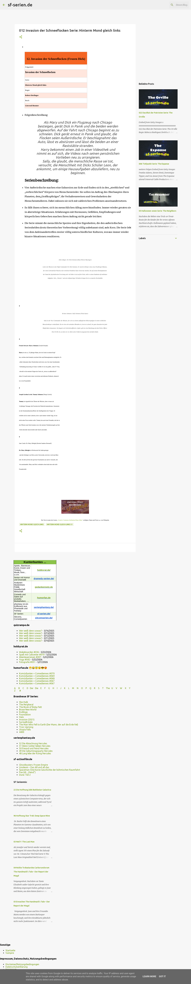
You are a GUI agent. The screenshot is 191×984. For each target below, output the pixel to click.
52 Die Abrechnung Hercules (33, 754)
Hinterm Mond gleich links (32, 535)
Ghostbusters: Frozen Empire (33, 776)
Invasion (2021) (26, 730)
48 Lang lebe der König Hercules (35, 764)
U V (114, 699)
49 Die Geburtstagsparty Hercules (36, 762)
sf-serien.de (20, 4)
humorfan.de (44, 609)
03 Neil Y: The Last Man (24, 853)
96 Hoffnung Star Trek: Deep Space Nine (32, 827)
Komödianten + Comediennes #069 (37, 687)
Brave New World (27, 720)
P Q (89, 699)
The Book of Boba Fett (30, 718)
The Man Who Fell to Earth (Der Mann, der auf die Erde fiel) (48, 735)
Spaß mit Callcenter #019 (31, 665)
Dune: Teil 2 (25, 786)
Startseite (10, 950)
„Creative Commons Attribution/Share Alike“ (70, 531)
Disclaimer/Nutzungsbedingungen (22, 964)
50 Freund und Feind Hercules (34, 759)
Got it (162, 976)
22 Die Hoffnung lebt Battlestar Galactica (32, 801)
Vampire (10, 953)
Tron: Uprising (26, 738)
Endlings (23, 723)
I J (59, 699)
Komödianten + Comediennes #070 (37, 684)
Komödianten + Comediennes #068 (37, 689)
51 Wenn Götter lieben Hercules (34, 757)
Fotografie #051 (27, 673)
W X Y (125, 699)
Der (31, 699)
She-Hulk (23, 713)
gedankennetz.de (44, 598)
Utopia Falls (25, 740)
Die (36, 699)
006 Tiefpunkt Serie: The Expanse (154, 164)
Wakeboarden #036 (29, 663)
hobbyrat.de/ (43, 581)
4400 (21, 743)
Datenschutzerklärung (17, 967)
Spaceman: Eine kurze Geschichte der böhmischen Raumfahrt (49, 781)
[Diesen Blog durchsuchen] (174, 5)
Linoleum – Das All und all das (34, 778)
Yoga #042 (24, 670)
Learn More (149, 976)
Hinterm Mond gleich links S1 (60, 535)
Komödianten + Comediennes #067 (37, 692)
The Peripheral (26, 715)
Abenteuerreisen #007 (30, 668)
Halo (21, 728)
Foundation (25, 725)
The (108, 699)
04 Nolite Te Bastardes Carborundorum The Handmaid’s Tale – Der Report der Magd (31, 883)
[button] (20, 37)
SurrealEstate (26, 733)
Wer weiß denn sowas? (30, 641)
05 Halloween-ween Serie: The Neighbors (157, 211)
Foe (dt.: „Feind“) (27, 783)
